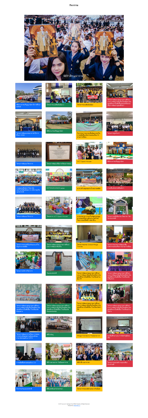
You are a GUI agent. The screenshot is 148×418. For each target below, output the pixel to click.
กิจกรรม (74, 5)
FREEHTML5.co (77, 405)
